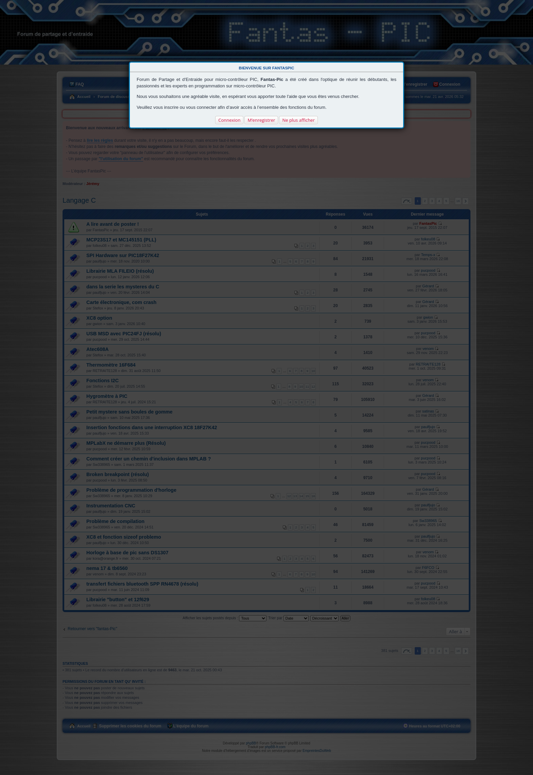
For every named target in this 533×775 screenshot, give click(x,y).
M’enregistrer (261, 120)
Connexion (229, 120)
